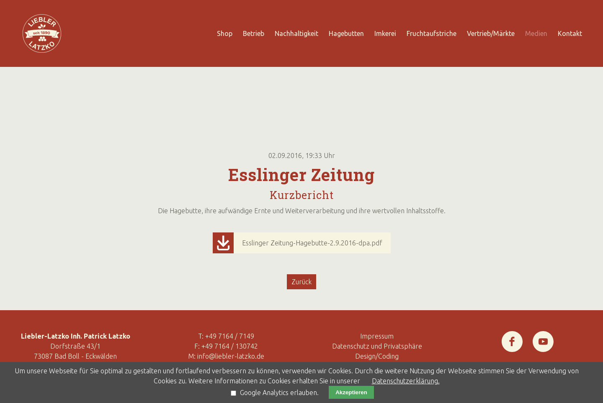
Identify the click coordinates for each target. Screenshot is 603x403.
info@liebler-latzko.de (230, 356)
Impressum (377, 336)
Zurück (301, 282)
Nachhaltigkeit (296, 33)
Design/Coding (377, 356)
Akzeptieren (351, 392)
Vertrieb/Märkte (491, 33)
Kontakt (570, 33)
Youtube (543, 336)
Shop (224, 33)
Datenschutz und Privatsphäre (377, 346)
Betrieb (253, 33)
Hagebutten (346, 33)
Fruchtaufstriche (431, 33)
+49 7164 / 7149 (229, 336)
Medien (536, 33)
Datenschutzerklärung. (406, 381)
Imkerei (385, 33)
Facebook (512, 336)
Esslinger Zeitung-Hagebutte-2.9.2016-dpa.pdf (312, 243)
